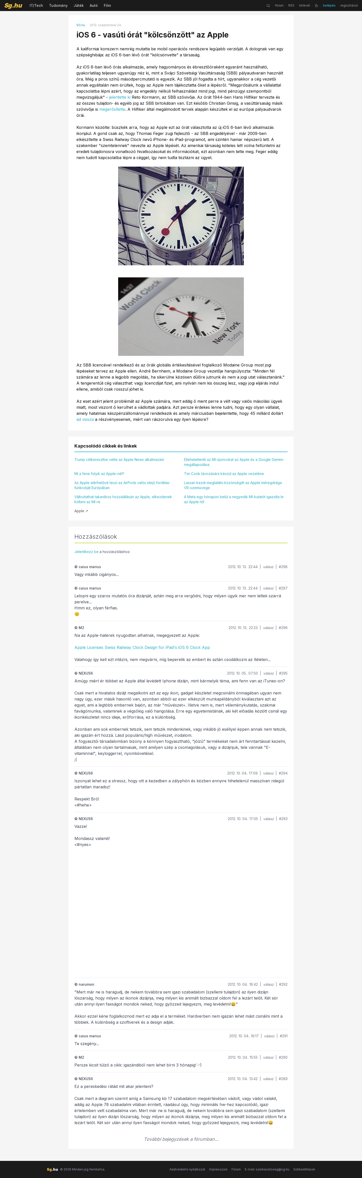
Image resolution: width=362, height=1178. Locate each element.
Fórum (236, 1169)
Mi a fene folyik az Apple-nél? (99, 473)
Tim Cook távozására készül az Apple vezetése (224, 473)
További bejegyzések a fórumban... (181, 1139)
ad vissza (85, 419)
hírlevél (304, 5)
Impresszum (218, 1169)
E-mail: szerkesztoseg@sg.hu (267, 1169)
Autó (94, 5)
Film (107, 5)
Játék (79, 5)
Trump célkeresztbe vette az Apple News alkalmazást (119, 459)
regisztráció (349, 5)
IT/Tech (36, 5)
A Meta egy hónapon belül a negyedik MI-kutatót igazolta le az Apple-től (234, 499)
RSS (291, 5)
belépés (329, 5)
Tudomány (58, 5)
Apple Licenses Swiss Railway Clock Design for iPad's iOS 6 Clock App (142, 647)
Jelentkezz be (86, 551)
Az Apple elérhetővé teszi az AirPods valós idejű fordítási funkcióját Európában (121, 485)
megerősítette (112, 109)
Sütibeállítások (304, 1169)
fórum (279, 5)
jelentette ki (119, 97)
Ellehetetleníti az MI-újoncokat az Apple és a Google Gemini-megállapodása (234, 462)
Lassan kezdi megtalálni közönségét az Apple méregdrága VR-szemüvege (233, 485)
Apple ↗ (81, 511)
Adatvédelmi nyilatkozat (187, 1169)
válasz (268, 567)
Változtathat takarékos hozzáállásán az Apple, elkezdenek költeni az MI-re (123, 499)
